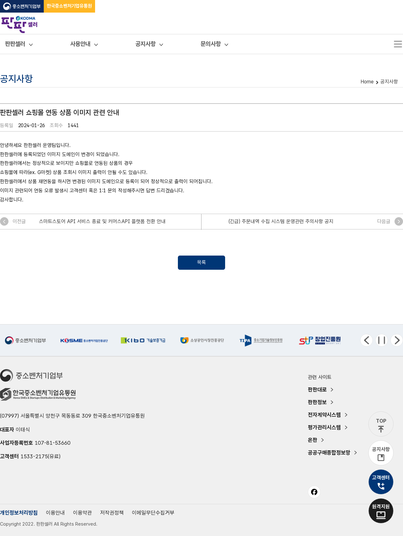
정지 (381, 340)
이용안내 (55, 513)
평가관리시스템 (324, 427)
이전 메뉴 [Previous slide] (366, 340)
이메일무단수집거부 (153, 513)
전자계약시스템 (324, 415)
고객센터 (381, 478)
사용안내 (80, 44)
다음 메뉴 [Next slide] (396, 340)
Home (367, 82)
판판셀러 (15, 44)
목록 (201, 262)
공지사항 (145, 44)
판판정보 (317, 402)
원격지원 (381, 507)
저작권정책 (112, 513)
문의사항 (211, 44)
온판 (312, 440)
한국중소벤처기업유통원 (69, 6)
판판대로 (317, 389)
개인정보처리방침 (19, 513)
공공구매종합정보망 (329, 452)
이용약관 (82, 513)
